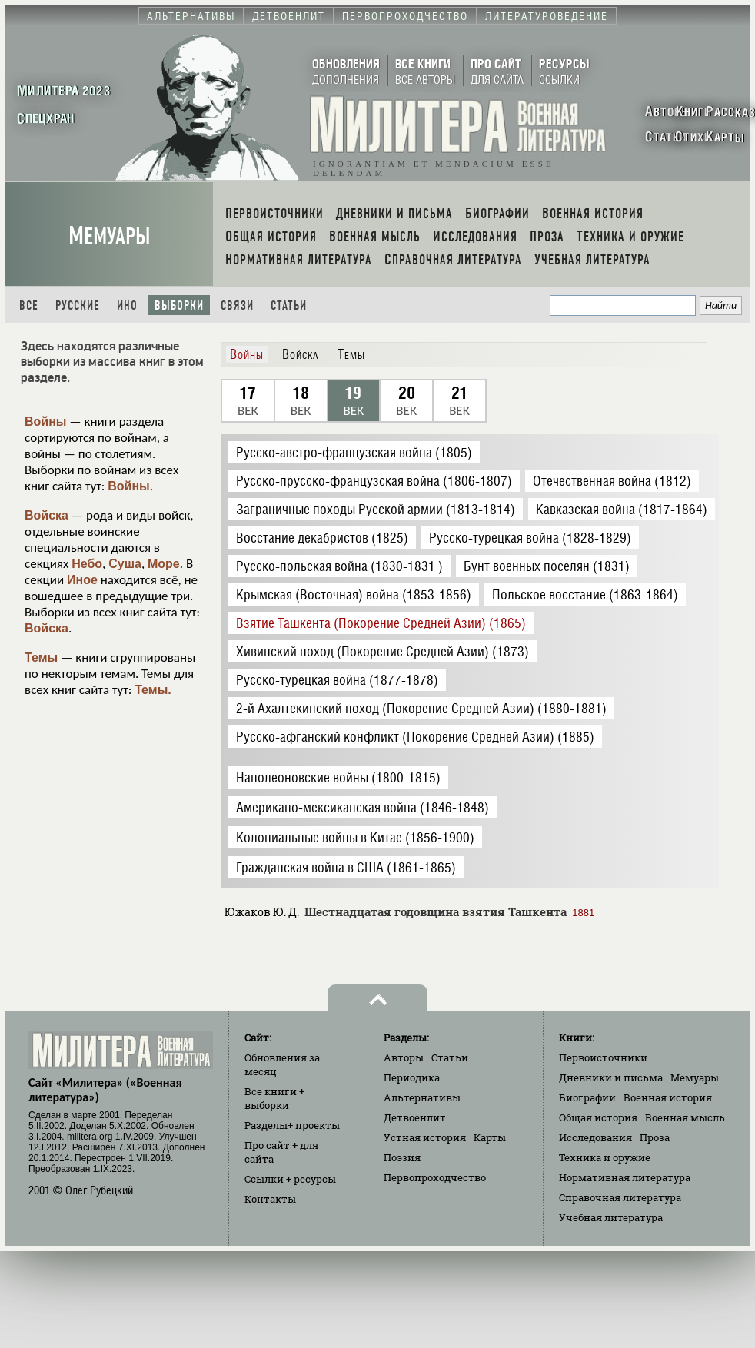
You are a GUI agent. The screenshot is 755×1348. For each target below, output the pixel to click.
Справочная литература (620, 1197)
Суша (124, 563)
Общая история (598, 1117)
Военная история (668, 1097)
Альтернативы (422, 1097)
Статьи (289, 305)
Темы (41, 657)
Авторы (404, 1057)
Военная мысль (685, 1117)
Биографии (587, 1097)
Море (164, 563)
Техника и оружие (604, 1157)
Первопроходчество (435, 1177)
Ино (127, 305)
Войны (46, 421)
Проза (655, 1137)
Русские (77, 305)
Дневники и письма (611, 1077)
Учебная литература (611, 1217)
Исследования (595, 1137)
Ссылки (290, 1179)
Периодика (412, 1077)
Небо (87, 563)
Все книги (274, 1098)
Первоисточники (603, 1057)
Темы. (153, 689)
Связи (237, 305)
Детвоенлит (415, 1117)
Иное (82, 579)
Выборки (179, 305)
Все (28, 305)
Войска (46, 515)
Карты (490, 1137)
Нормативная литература (624, 1177)
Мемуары (109, 236)
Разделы (292, 1125)
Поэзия (402, 1157)
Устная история (425, 1137)
